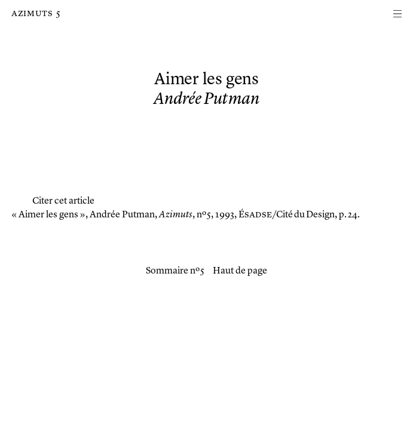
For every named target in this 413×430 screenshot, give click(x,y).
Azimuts (32, 14)
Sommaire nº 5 (175, 271)
